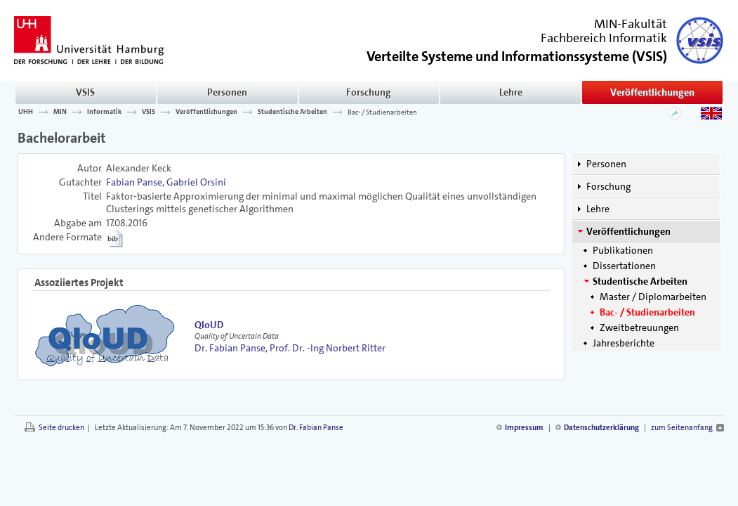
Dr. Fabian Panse (230, 348)
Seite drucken (61, 427)
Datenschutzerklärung (601, 427)
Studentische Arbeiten (292, 112)
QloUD (209, 324)
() (517, 55)
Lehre (510, 92)
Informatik (104, 112)
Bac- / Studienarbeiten (382, 112)
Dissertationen (624, 265)
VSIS (85, 92)
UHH (25, 112)
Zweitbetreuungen (639, 327)
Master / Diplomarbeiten (653, 296)
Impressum (524, 427)
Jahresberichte (623, 343)
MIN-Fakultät (630, 23)
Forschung (368, 92)
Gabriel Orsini (196, 182)
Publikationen (623, 250)
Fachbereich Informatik (604, 38)
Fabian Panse (134, 182)
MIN (60, 112)
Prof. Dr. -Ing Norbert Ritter (328, 348)
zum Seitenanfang (682, 427)
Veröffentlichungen (652, 92)
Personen (227, 92)
